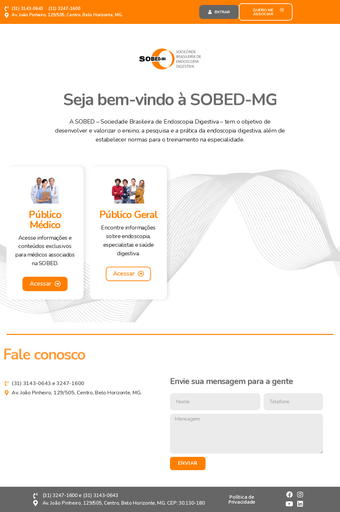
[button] (219, 12)
